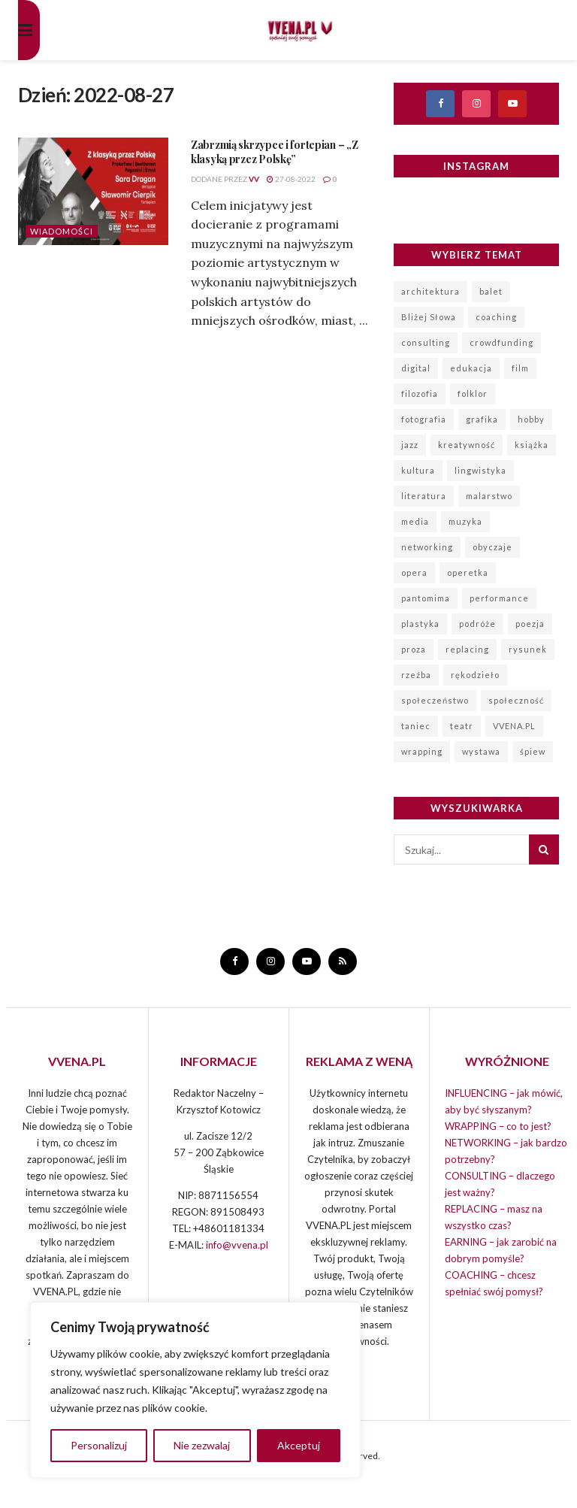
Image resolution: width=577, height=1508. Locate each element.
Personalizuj (99, 1445)
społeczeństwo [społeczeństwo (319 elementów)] (435, 700)
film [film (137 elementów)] (520, 368)
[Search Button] (544, 849)
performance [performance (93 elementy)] (499, 598)
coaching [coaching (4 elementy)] (496, 317)
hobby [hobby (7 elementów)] (531, 419)
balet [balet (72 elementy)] (491, 291)
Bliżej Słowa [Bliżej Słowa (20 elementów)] (428, 317)
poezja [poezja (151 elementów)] (530, 623)
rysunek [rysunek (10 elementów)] (528, 649)
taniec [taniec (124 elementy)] (415, 726)
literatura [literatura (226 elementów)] (423, 496)
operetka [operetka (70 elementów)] (467, 572)
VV (254, 178)
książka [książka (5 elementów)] (531, 445)
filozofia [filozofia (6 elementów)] (419, 393)
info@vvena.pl (237, 1245)
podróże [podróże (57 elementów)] (477, 623)
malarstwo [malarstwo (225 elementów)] (489, 496)
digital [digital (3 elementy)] (415, 368)
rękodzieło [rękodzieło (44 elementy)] (475, 675)
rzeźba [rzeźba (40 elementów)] (416, 675)
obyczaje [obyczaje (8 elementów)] (492, 547)
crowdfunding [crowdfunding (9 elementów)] (501, 342)
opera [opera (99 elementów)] (414, 572)
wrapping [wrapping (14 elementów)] (422, 751)
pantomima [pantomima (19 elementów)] (425, 598)
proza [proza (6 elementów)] (413, 649)
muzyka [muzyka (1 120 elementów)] (465, 521)
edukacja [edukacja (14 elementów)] (471, 368)
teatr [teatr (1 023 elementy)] (461, 726)
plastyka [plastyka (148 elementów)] (420, 623)
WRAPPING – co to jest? (498, 1126)
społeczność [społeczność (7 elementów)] (516, 700)
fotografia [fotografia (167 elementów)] (423, 419)
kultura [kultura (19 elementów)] (418, 470)
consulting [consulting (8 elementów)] (425, 342)
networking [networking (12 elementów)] (427, 547)
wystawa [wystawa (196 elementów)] (481, 751)
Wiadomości (61, 231)
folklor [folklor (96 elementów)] (473, 393)
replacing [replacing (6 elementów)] (467, 649)
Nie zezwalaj (202, 1445)
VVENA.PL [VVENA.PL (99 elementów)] (514, 726)
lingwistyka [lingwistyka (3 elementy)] (480, 470)
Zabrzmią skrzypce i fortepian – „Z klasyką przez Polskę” (274, 152)
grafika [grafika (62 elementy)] (482, 419)
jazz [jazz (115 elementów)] (409, 445)
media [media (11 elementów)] (415, 521)
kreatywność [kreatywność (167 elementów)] (466, 445)
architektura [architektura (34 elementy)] (430, 291)
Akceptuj (298, 1445)
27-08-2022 (291, 178)
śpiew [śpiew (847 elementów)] (532, 751)
